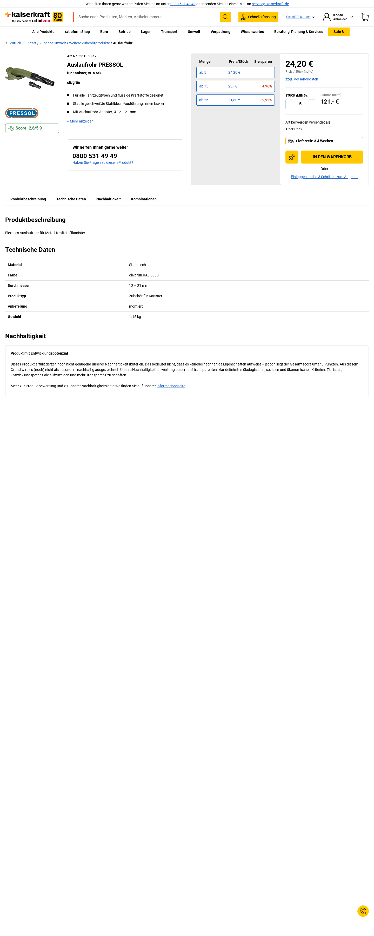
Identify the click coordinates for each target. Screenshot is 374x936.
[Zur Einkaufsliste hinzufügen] (291, 157)
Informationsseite (171, 386)
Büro (104, 32)
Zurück (13, 43)
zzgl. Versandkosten (301, 79)
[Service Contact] (363, 911)
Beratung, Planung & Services (298, 32)
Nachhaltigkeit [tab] (108, 199)
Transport (169, 32)
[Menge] (300, 104)
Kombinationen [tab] (144, 199)
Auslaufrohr (122, 43)
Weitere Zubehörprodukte (89, 43)
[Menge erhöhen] (312, 104)
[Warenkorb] (364, 16)
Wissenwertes (252, 32)
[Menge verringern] (288, 104)
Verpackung (220, 32)
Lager (146, 32)
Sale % (338, 32)
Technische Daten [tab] (71, 199)
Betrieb (124, 32)
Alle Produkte (43, 32)
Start (32, 43)
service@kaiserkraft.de (270, 4)
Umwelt (194, 32)
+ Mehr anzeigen (80, 121)
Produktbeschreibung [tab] (28, 199)
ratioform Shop (77, 32)
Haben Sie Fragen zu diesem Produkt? (102, 162)
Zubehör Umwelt (52, 43)
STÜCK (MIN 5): (296, 95)
